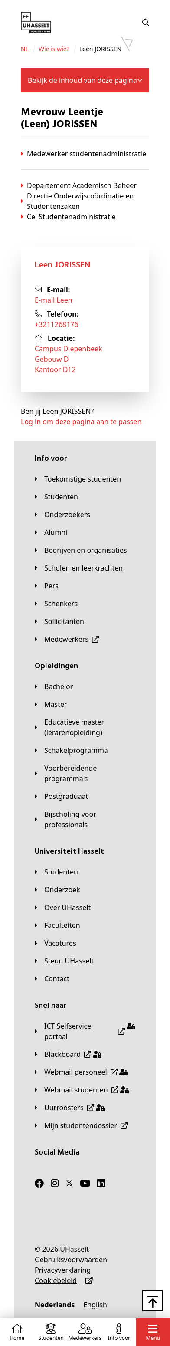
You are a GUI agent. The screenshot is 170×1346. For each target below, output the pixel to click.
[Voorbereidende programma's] (85, 773)
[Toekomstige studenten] (78, 479)
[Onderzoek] (57, 889)
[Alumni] (51, 532)
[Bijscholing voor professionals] (85, 819)
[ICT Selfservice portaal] (85, 1031)
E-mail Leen (53, 300)
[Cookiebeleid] (56, 1280)
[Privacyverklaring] (63, 1270)
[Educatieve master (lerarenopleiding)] (85, 727)
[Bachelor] (54, 686)
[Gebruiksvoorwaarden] (71, 1259)
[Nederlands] (55, 1305)
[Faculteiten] (57, 925)
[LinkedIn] (101, 1183)
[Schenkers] (56, 603)
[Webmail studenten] (82, 1090)
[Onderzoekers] (62, 514)
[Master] (51, 704)
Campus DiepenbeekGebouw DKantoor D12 (68, 359)
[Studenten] (56, 497)
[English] (95, 1305)
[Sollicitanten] (59, 621)
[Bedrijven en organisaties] (81, 550)
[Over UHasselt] (63, 907)
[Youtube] (85, 1183)
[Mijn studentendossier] (81, 1125)
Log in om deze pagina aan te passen (81, 421)
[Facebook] (39, 1183)
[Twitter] (69, 1183)
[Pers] (47, 586)
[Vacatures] (55, 943)
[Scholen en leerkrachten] (79, 568)
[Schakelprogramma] (71, 750)
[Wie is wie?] (54, 49)
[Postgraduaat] (61, 796)
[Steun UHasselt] (64, 961)
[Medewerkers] (67, 639)
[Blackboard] (68, 1054)
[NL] (25, 49)
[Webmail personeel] (81, 1072)
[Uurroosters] (70, 1107)
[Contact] (52, 978)
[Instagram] (55, 1183)
